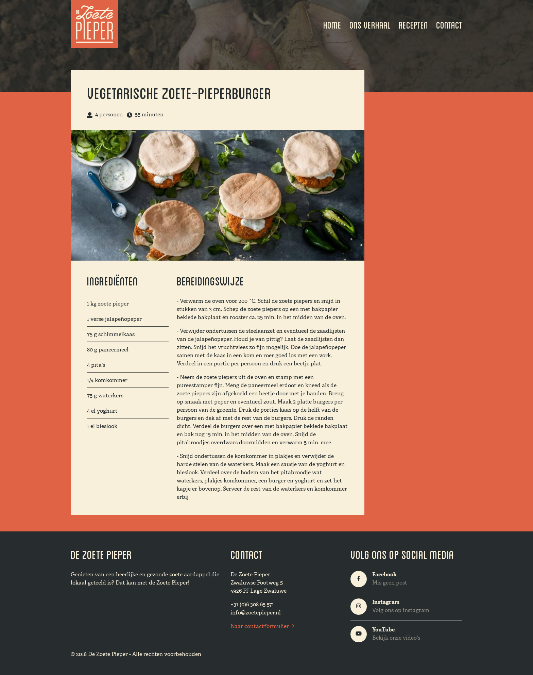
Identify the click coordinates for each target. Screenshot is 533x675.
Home (332, 24)
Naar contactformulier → (262, 626)
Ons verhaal (370, 24)
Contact (449, 24)
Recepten (413, 24)
